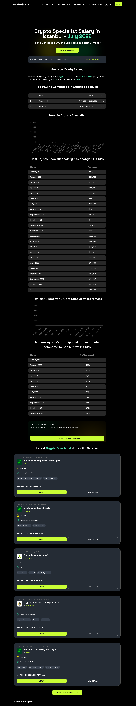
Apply (41, 492)
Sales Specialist (39, 525)
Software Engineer (36, 667)
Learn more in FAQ (94, 59)
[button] (64, 4)
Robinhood (43, 101)
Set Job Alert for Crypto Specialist (67, 438)
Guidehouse (29, 558)
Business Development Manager (29, 478)
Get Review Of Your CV (48, 4)
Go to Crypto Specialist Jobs (67, 692)
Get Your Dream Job (67, 50)
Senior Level (21, 573)
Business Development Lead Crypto (42, 460)
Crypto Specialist (50, 478)
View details (93, 492)
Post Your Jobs (95, 4)
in (72, 76)
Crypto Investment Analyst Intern (41, 602)
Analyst (32, 573)
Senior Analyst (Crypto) (36, 555)
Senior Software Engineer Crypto (41, 649)
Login (118, 4)
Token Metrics (30, 606)
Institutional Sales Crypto (37, 507)
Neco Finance (44, 95)
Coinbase (42, 106)
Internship (45, 620)
